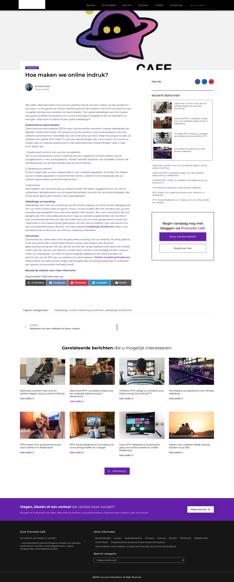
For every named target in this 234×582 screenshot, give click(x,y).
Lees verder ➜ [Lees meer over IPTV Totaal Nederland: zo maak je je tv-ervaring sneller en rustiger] (77, 452)
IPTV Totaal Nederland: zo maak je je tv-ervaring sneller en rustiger (181, 201)
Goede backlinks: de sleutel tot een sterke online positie (138, 542)
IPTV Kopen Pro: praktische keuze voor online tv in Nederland (178, 193)
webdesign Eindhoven (100, 226)
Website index (201, 538)
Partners (90, 5)
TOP (224, 570)
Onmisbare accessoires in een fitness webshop (189, 150)
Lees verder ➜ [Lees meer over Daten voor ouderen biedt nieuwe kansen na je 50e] (176, 452)
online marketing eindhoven (87, 310)
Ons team (143, 5)
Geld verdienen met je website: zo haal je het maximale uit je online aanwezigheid (135, 546)
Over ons (126, 5)
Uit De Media (108, 5)
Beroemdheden (103, 538)
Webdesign (32, 68)
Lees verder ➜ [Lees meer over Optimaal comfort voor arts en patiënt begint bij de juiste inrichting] (27, 398)
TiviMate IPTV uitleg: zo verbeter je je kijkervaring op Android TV (191, 135)
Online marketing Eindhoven (112, 257)
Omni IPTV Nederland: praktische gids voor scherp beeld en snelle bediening (139, 447)
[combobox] (201, 5)
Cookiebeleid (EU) (133, 538)
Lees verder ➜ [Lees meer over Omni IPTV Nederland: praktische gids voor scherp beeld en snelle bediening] (126, 455)
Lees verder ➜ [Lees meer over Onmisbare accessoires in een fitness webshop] (176, 398)
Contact (159, 5)
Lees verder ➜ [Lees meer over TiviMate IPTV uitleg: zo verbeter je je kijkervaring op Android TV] (126, 398)
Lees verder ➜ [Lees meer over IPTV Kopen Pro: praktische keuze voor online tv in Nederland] (27, 452)
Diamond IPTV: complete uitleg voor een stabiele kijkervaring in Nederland (191, 121)
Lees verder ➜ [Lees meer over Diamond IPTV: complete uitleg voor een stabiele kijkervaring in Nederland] (77, 401)
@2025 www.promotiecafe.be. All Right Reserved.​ (117, 577)
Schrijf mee (176, 5)
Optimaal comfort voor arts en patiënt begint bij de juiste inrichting (190, 106)
